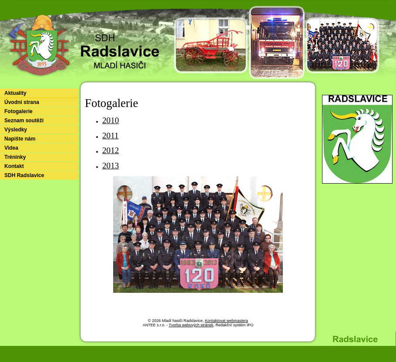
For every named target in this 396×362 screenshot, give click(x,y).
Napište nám (19, 139)
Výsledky (15, 130)
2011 (110, 135)
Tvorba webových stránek (191, 325)
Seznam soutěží (24, 120)
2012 (110, 150)
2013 (110, 165)
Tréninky (15, 157)
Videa (11, 148)
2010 (110, 120)
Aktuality (15, 93)
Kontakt (14, 166)
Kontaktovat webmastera (226, 320)
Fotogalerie (18, 111)
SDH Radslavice (24, 175)
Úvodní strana (21, 102)
